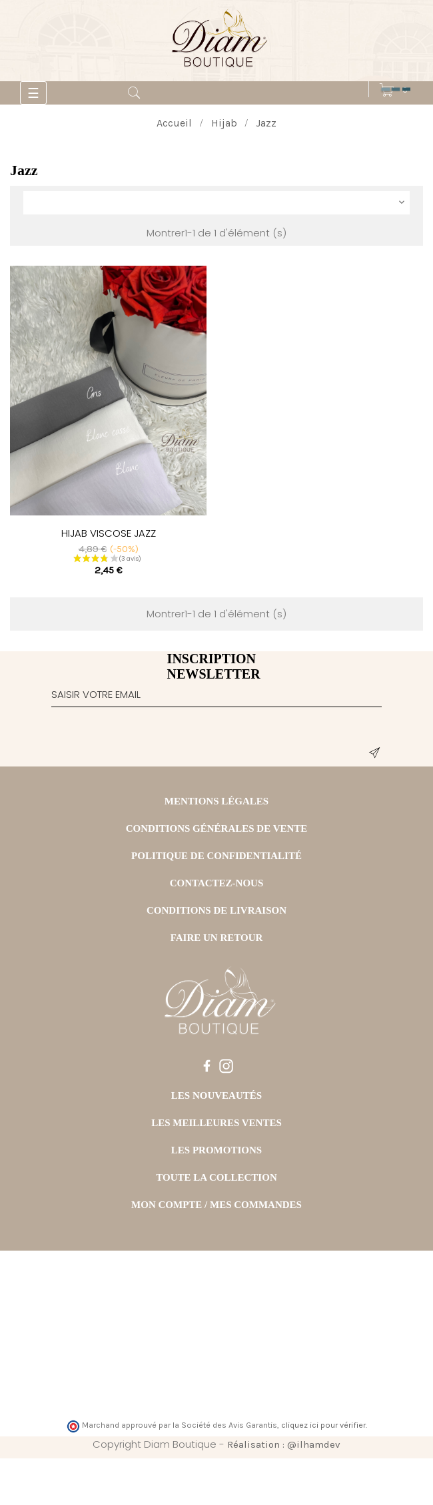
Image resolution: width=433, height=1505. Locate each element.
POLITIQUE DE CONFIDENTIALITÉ (216, 855)
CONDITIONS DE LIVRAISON (216, 910)
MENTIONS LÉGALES (216, 801)
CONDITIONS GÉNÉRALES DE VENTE (217, 828)
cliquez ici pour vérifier (323, 1425)
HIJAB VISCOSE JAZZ (108, 533)
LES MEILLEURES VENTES (216, 1122)
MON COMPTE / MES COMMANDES (216, 1204)
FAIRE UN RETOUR (217, 937)
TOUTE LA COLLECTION (216, 1177)
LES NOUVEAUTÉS (216, 1095)
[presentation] (152, 740)
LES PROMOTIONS (216, 1150)
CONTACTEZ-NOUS (217, 883)
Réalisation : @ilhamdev (283, 1444)
